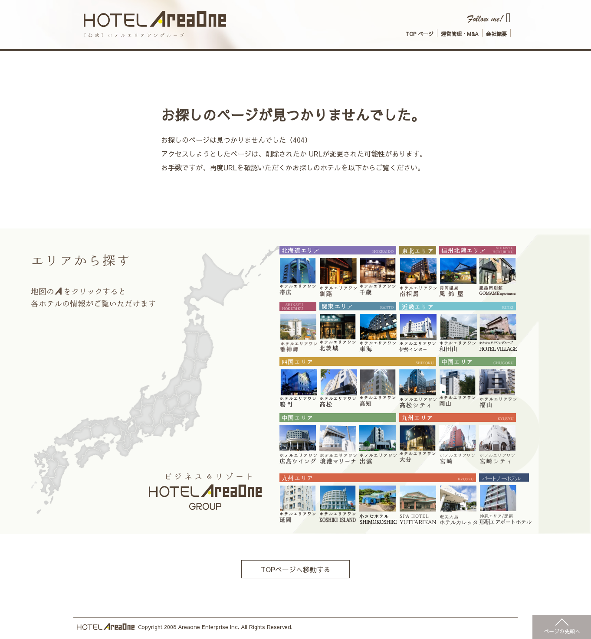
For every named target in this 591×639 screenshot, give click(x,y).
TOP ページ (419, 33)
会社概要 (496, 33)
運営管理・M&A (460, 33)
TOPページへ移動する (295, 569)
